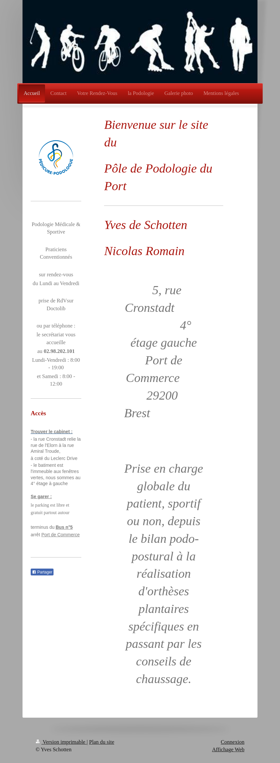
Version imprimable (61, 742)
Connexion (232, 742)
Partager (42, 572)
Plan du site (101, 742)
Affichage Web (228, 749)
